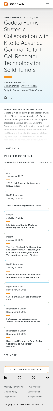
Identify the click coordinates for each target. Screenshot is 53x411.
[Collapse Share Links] (12, 98)
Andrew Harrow (29, 85)
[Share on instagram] (19, 378)
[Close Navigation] (47, 4)
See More (10, 355)
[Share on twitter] (33, 378)
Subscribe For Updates (26, 369)
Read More (11, 148)
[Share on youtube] (47, 378)
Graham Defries (11, 85)
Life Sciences (23, 109)
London (12, 109)
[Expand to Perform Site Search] (40, 4)
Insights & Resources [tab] (19, 162)
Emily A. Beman (12, 90)
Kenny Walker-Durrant (32, 90)
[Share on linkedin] (5, 378)
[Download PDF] (5, 98)
